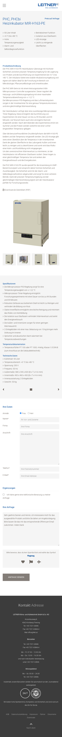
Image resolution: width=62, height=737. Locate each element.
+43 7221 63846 (32, 626)
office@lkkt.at (33, 632)
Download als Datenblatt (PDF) (16, 190)
